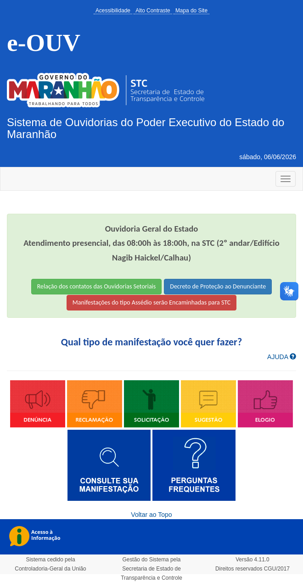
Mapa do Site (191, 10)
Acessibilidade (112, 10)
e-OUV (43, 42)
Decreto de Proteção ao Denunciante (218, 286)
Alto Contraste (152, 10)
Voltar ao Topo (151, 514)
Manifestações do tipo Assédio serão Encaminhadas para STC (152, 302)
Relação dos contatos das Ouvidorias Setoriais (96, 286)
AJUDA (281, 356)
